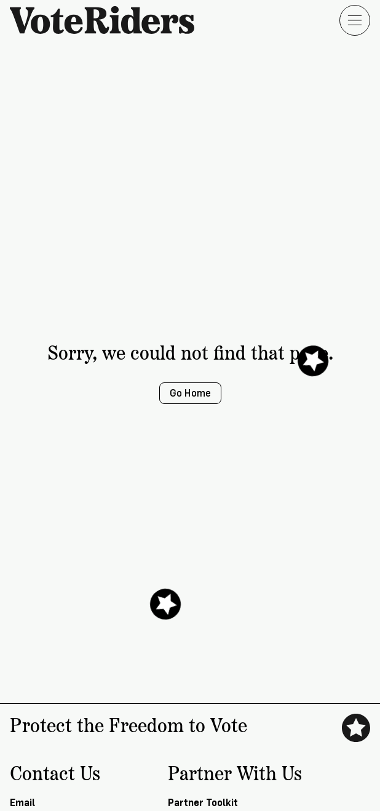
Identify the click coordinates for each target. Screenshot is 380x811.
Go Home (190, 393)
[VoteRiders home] (108, 20)
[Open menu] (354, 20)
